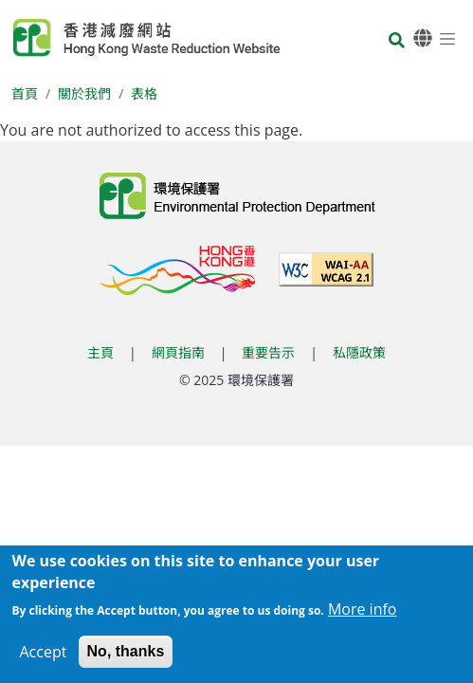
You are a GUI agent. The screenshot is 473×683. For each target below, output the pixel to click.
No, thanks (126, 656)
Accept (42, 656)
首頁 (24, 93)
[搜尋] (397, 41)
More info (362, 613)
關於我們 (84, 93)
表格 (144, 93)
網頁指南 (178, 352)
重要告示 (268, 352)
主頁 (100, 352)
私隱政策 (359, 352)
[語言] (422, 38)
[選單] (447, 38)
